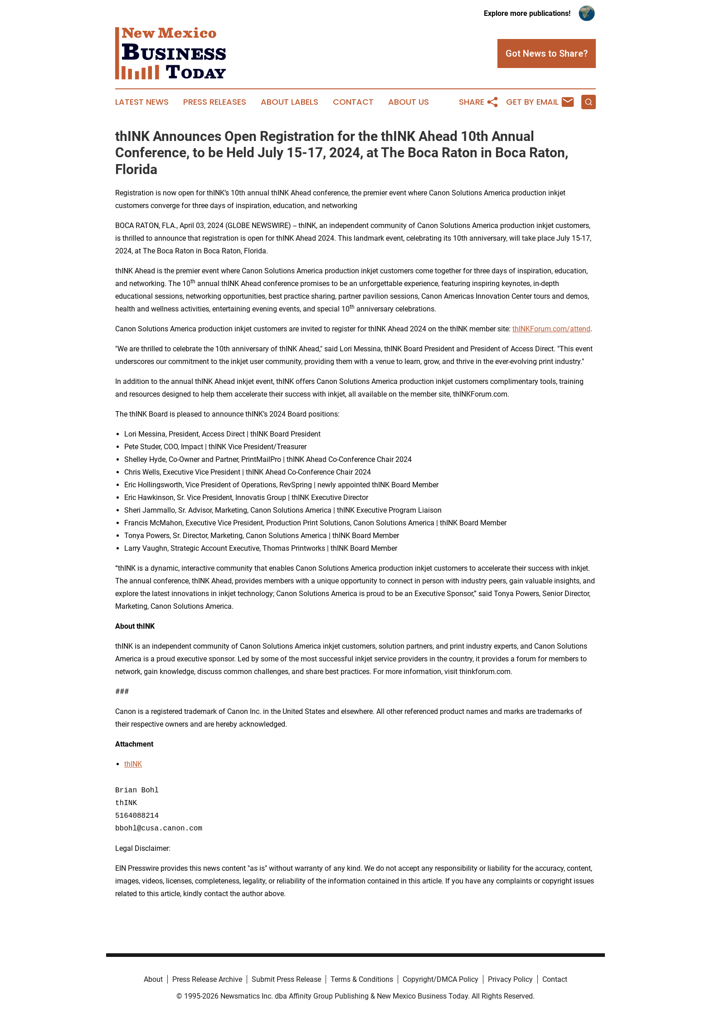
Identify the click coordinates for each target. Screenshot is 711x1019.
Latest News (142, 102)
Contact (353, 102)
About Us (408, 102)
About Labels (289, 102)
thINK (133, 764)
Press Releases (214, 102)
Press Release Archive (207, 979)
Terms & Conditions (362, 979)
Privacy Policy (510, 979)
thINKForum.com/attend (551, 329)
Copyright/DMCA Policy (440, 979)
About (153, 979)
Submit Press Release (286, 979)
